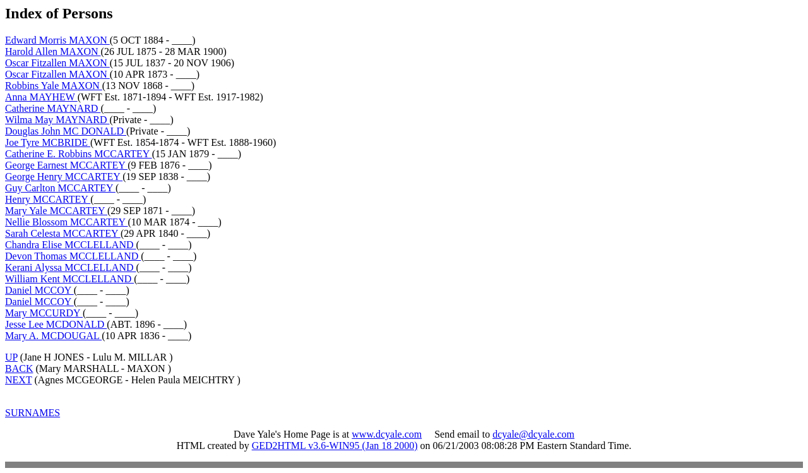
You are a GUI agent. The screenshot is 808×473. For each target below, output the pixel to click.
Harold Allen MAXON (53, 51)
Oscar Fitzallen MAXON (57, 62)
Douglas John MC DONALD (65, 131)
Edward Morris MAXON (57, 40)
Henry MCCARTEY (47, 199)
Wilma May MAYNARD (57, 119)
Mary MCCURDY (44, 313)
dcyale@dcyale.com (533, 434)
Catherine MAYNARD (52, 108)
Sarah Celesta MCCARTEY (63, 233)
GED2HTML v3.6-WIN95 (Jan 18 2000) (335, 445)
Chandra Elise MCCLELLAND (70, 244)
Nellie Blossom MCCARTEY (66, 222)
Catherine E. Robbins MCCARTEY (78, 153)
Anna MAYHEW (41, 97)
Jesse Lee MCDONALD (56, 324)
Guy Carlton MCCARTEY (60, 188)
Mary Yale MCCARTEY (56, 210)
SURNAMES (32, 412)
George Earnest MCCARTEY (66, 165)
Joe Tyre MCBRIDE (47, 142)
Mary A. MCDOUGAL (53, 335)
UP (11, 357)
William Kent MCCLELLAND (69, 278)
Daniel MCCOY (39, 290)
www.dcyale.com (387, 434)
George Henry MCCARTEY (63, 176)
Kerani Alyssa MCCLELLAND (70, 267)
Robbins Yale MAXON (53, 85)
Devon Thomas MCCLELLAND (73, 256)
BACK (19, 368)
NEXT (18, 379)
